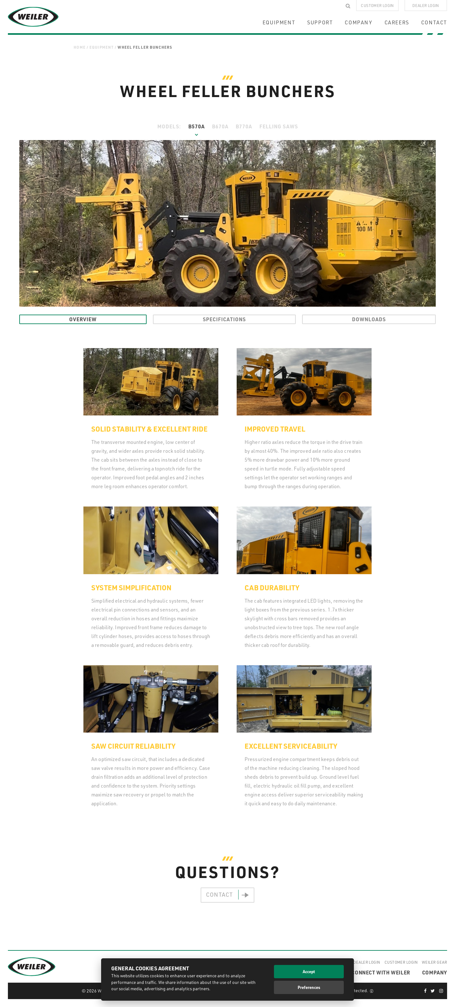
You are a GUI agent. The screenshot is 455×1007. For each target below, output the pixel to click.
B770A (244, 126)
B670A (220, 126)
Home (80, 47)
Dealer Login (366, 962)
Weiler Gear (434, 962)
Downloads (369, 319)
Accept (309, 971)
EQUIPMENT (279, 22)
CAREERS (397, 22)
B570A (196, 126)
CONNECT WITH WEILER (380, 972)
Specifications (224, 319)
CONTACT (434, 22)
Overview (83, 319)
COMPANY (358, 22)
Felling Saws (278, 126)
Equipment (101, 47)
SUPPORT (320, 22)
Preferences (309, 987)
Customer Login (401, 962)
